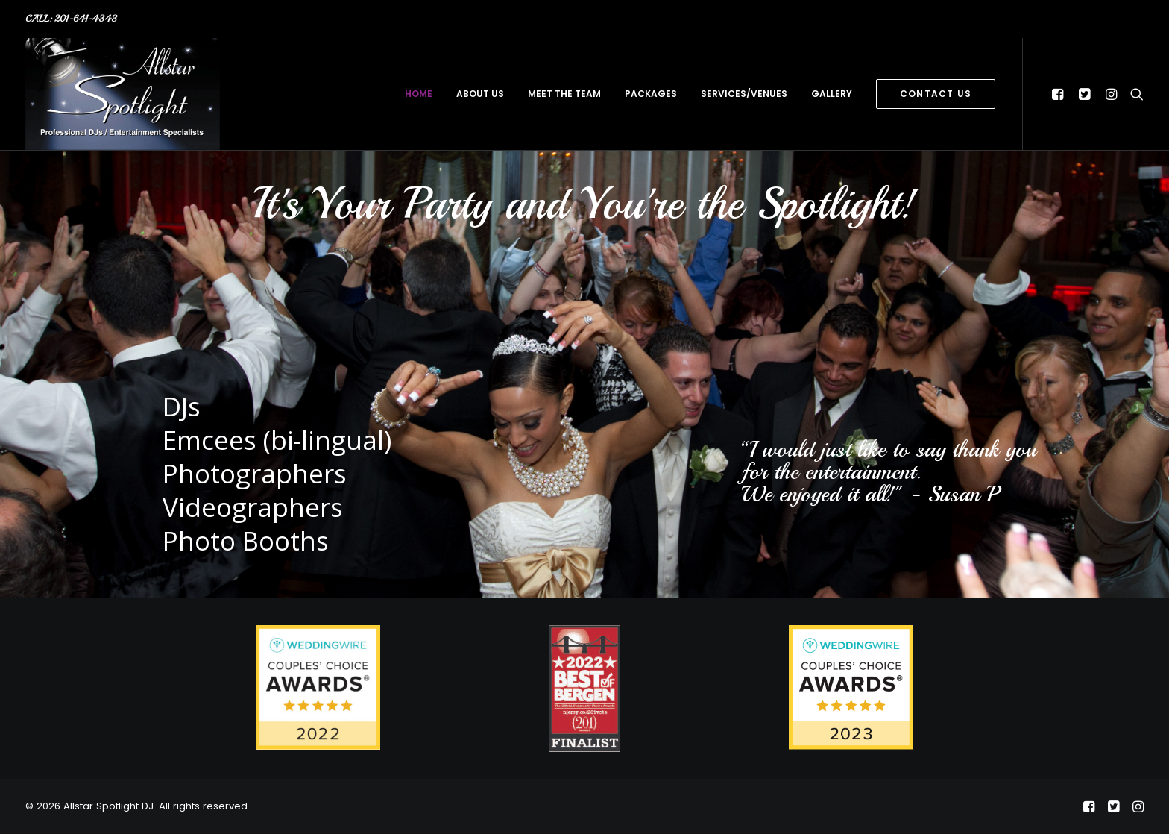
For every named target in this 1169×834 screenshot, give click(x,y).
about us (480, 93)
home (418, 93)
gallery (831, 93)
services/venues (744, 93)
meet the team (564, 93)
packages (651, 93)
